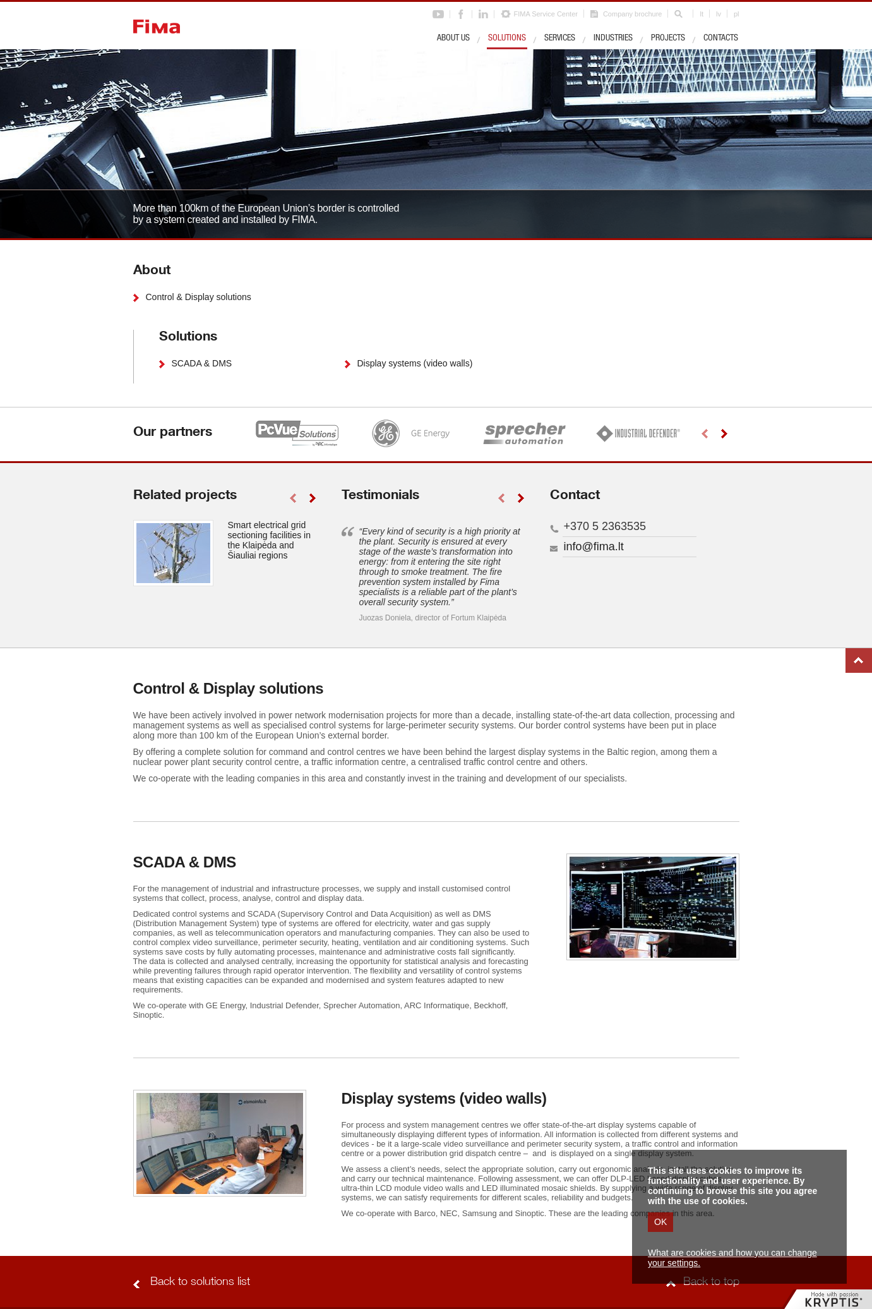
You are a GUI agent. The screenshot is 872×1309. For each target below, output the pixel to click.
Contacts (720, 38)
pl (736, 14)
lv (718, 14)
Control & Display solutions (198, 297)
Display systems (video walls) (415, 363)
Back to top (858, 660)
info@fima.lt (594, 546)
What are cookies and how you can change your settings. (732, 1258)
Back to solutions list (200, 1282)
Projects (668, 38)
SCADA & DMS (202, 363)
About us (453, 38)
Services (559, 38)
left (705, 433)
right (724, 433)
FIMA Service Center (545, 14)
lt (701, 14)
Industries (613, 38)
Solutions (507, 38)
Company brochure (632, 14)
